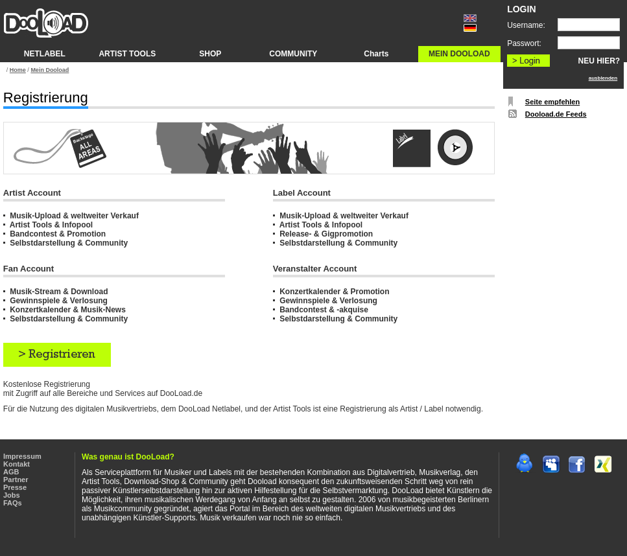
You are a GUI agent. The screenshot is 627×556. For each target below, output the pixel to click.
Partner (16, 479)
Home (18, 70)
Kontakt (16, 464)
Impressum (22, 456)
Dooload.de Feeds (556, 114)
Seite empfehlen (552, 102)
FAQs (12, 503)
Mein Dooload (49, 70)
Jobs (11, 495)
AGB (11, 472)
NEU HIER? (599, 60)
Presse (15, 487)
